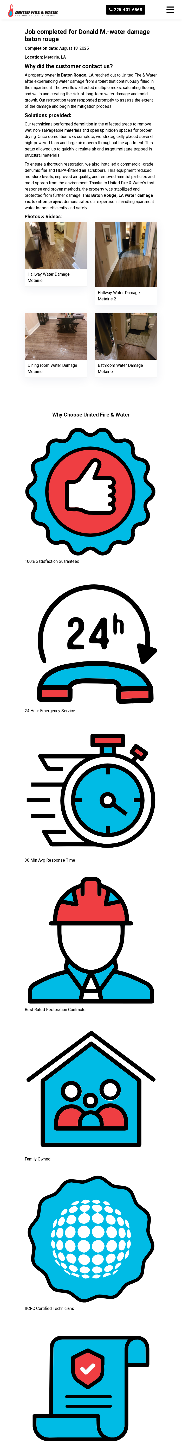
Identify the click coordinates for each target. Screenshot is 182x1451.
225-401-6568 (125, 9)
